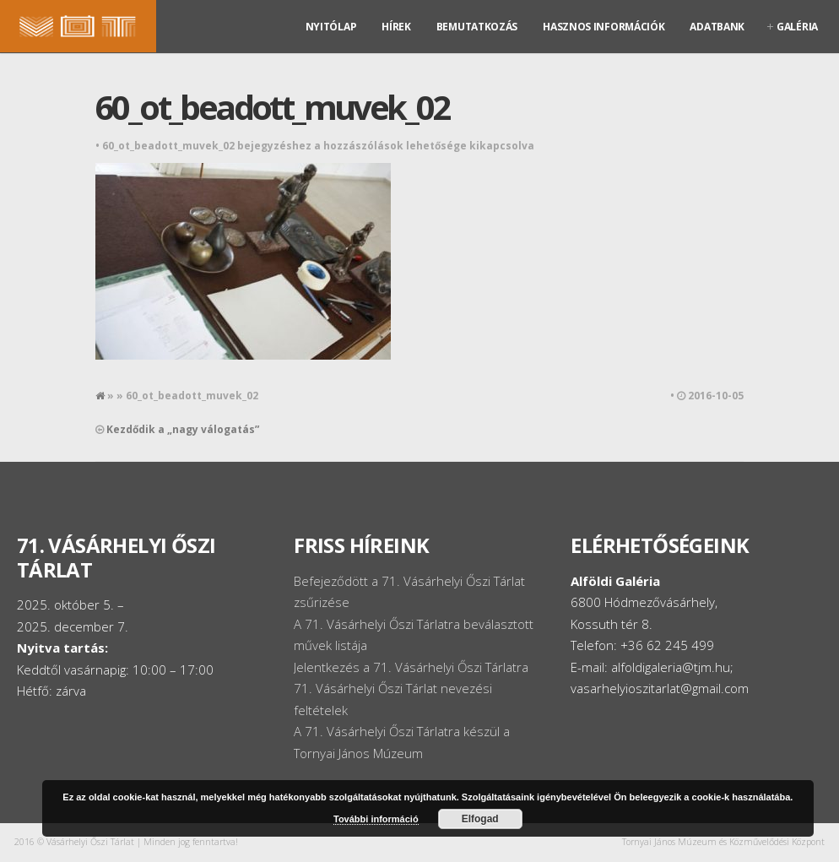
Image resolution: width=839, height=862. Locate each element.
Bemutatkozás (476, 26)
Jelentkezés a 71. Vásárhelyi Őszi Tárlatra (411, 667)
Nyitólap (331, 26)
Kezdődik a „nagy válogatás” (182, 429)
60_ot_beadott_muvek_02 (272, 107)
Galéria (797, 26)
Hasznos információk (603, 26)
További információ (376, 819)
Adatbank (717, 26)
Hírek (396, 26)
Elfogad (480, 819)
